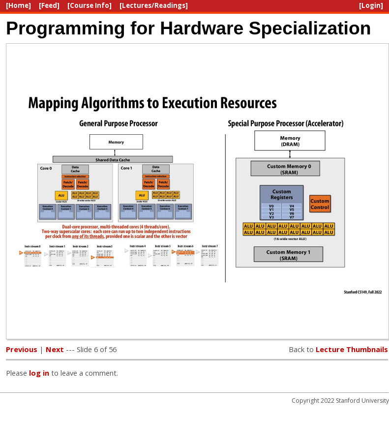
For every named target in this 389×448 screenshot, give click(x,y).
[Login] (371, 5)
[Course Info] (89, 5)
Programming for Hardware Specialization (188, 28)
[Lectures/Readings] (154, 5)
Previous (21, 349)
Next (55, 349)
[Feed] (49, 5)
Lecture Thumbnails (352, 349)
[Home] (18, 5)
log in (39, 373)
